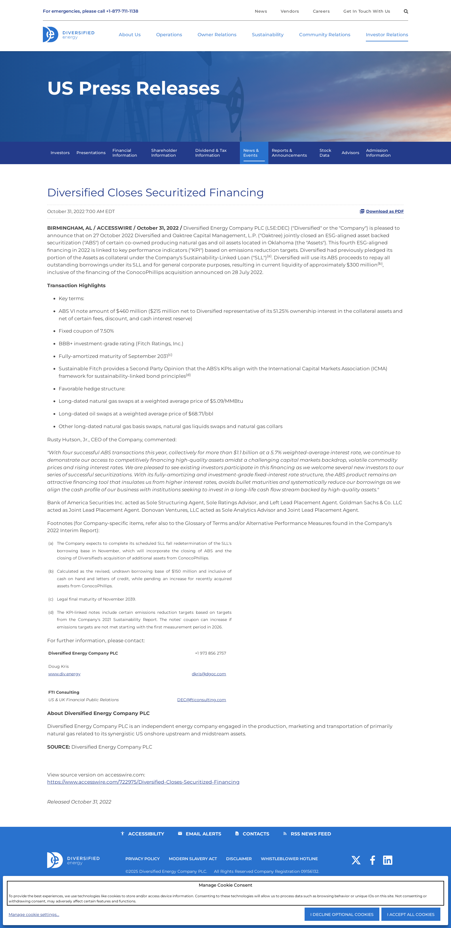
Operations (169, 35)
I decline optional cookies (342, 914)
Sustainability (268, 35)
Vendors (289, 11)
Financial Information (124, 163)
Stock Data (325, 163)
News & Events (251, 163)
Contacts (256, 874)
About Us (130, 35)
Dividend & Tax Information (211, 163)
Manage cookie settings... (34, 914)
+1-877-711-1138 (122, 11)
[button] (405, 12)
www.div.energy (64, 709)
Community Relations (324, 35)
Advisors (350, 162)
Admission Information (378, 163)
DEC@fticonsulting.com (201, 735)
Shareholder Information (164, 163)
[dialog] (225, 893)
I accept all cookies (411, 914)
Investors (60, 162)
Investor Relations (387, 35)
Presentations (91, 162)
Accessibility (146, 874)
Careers (321, 11)
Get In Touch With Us (366, 11)
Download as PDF (382, 221)
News (260, 11)
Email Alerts (203, 874)
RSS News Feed (311, 874)
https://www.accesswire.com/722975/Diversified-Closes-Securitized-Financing (147, 821)
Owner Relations (217, 35)
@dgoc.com (209, 709)
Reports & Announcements (289, 163)
